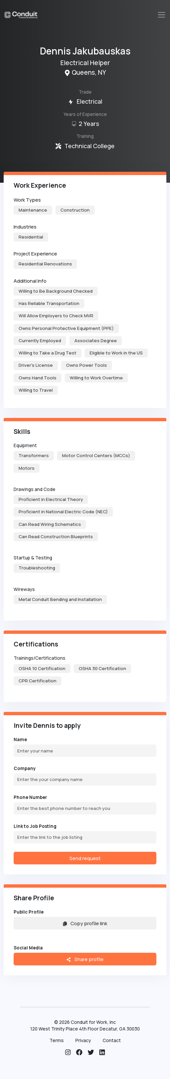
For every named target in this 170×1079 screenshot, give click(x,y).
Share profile (84, 959)
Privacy (83, 1040)
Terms (56, 1040)
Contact (112, 1040)
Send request (85, 858)
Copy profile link (85, 923)
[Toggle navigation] (161, 15)
